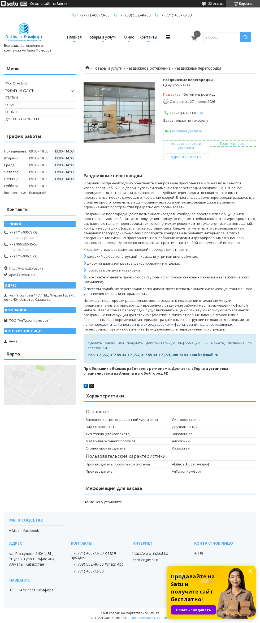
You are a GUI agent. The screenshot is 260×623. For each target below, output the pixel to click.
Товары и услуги (101, 37)
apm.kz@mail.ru (22, 275)
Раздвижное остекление (148, 68)
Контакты (148, 37)
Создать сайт (40, 4)
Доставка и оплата (22, 119)
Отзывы (12, 112)
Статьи (11, 97)
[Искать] (245, 37)
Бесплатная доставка (186, 131)
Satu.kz (154, 613)
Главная (74, 37)
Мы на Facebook (25, 530)
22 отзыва (216, 3)
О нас (129, 37)
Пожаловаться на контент (151, 618)
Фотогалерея (16, 83)
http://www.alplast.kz (26, 268)
